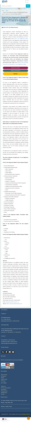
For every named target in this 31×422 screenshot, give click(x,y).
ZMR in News (4, 392)
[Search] (28, 6)
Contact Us (3, 389)
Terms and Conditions (6, 387)
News (7, 10)
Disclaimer (3, 376)
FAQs (2, 377)
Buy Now (15, 73)
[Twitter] (2, 352)
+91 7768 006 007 (9, 332)
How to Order (4, 374)
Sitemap (3, 380)
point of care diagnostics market (21, 38)
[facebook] (6, 352)
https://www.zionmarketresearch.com (14, 303)
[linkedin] (9, 352)
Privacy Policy (4, 391)
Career (3, 394)
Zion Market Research (25, 414)
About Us (3, 386)
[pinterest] (13, 352)
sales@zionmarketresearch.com (12, 302)
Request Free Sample (15, 67)
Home (3, 10)
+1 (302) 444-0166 (6, 319)
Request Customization (15, 70)
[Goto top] (29, 418)
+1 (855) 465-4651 (15, 321)
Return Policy (4, 379)
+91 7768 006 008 (17, 332)
